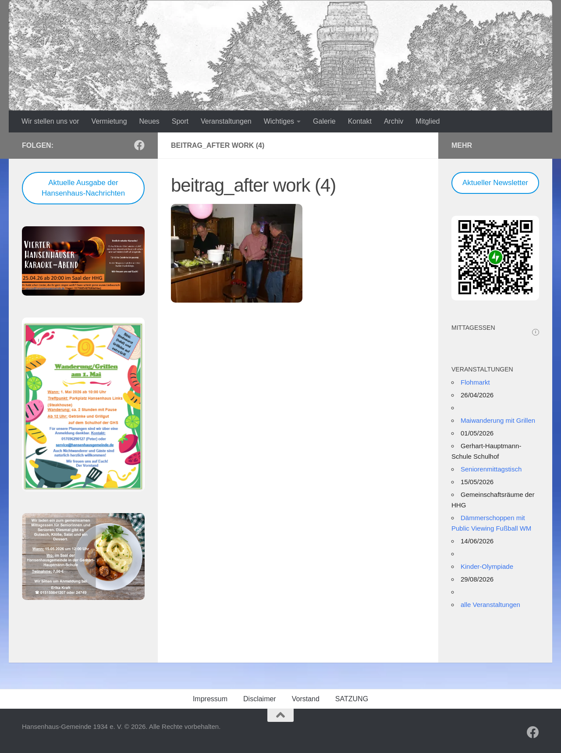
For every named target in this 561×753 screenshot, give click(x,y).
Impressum (210, 699)
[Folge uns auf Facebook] (139, 145)
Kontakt (360, 121)
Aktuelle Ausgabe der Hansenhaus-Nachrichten (83, 187)
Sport (180, 121)
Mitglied (427, 121)
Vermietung (109, 121)
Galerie (324, 121)
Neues (149, 121)
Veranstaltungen (226, 121)
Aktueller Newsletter (495, 182)
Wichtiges (279, 121)
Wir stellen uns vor (50, 121)
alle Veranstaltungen (490, 604)
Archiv (393, 121)
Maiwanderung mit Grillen (498, 420)
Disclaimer (259, 699)
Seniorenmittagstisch (491, 469)
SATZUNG (351, 699)
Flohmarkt (475, 382)
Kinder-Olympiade (487, 566)
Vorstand (306, 699)
